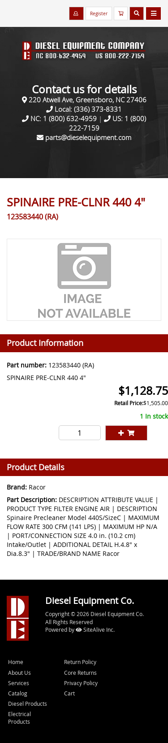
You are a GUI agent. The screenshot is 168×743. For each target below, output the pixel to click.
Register (99, 14)
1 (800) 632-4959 (70, 118)
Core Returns (80, 672)
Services (18, 682)
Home (15, 661)
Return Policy (80, 661)
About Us (19, 672)
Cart (69, 693)
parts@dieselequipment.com (88, 137)
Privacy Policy (81, 682)
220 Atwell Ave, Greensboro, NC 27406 (87, 99)
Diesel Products (27, 703)
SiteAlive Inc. (95, 629)
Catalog (17, 693)
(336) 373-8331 (98, 109)
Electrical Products (19, 717)
